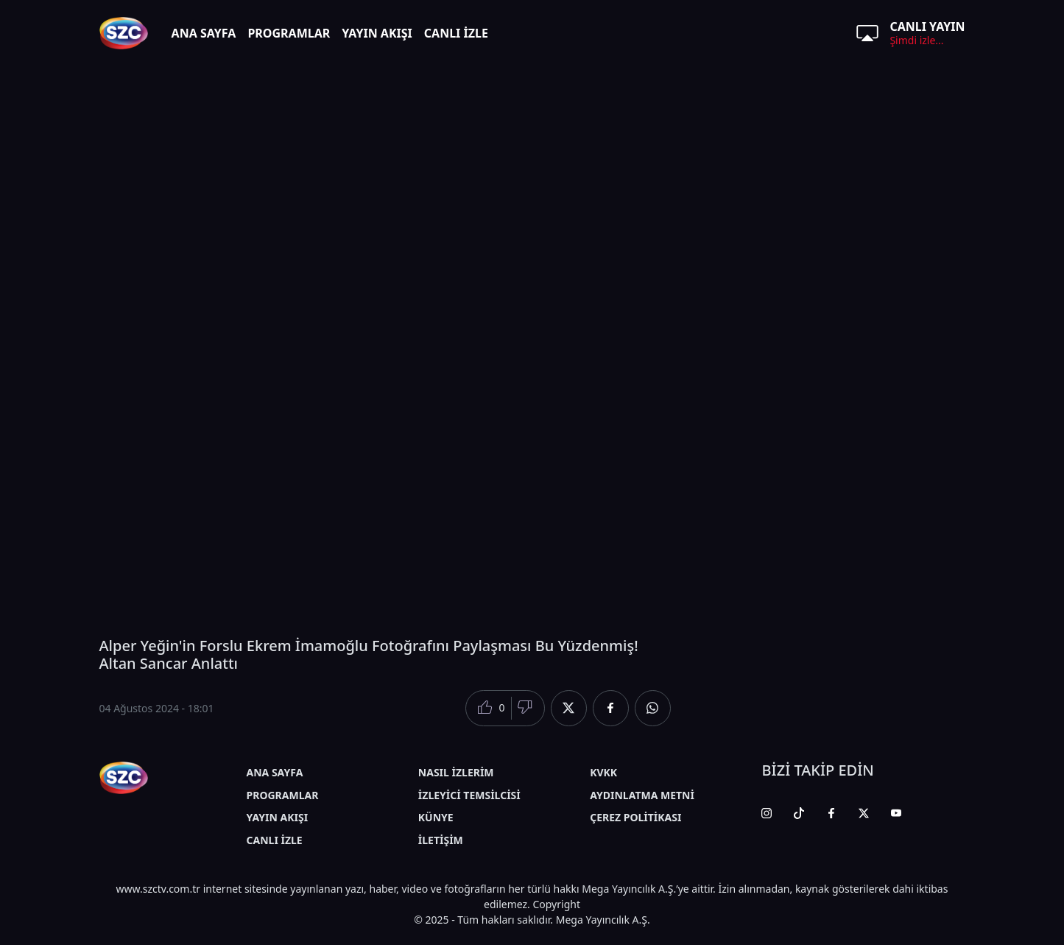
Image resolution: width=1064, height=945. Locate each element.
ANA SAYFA (204, 33)
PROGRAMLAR (288, 33)
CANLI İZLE (456, 33)
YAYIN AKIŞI (377, 33)
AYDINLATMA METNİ (642, 795)
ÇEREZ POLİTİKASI (635, 817)
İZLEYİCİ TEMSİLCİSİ (469, 795)
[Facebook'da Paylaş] (611, 708)
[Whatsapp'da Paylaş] (653, 708)
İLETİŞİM (440, 840)
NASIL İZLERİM (456, 772)
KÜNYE (436, 817)
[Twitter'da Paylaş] (569, 708)
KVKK (603, 772)
